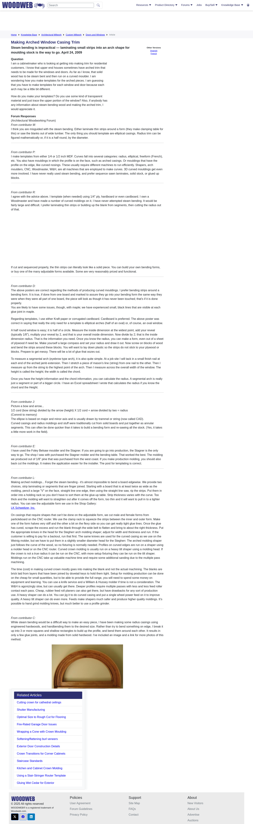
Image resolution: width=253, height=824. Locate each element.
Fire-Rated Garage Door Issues (37, 724)
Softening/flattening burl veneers (37, 738)
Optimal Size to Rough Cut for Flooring (41, 717)
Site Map (134, 803)
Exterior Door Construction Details (38, 746)
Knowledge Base (232, 5)
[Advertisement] (126, 21)
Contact (134, 814)
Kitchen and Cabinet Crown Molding (39, 768)
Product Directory (166, 5)
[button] (15, 816)
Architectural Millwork (51, 35)
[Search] (71, 5)
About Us (193, 808)
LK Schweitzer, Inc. (23, 507)
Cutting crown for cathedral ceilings (39, 702)
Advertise (194, 814)
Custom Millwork (73, 35)
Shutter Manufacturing (31, 709)
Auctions (193, 820)
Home (14, 35)
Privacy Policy (79, 814)
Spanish (153, 51)
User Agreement (80, 803)
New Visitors (195, 803)
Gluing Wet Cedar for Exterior (35, 782)
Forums (187, 5)
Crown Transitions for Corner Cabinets (41, 753)
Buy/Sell (211, 5)
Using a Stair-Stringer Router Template (41, 775)
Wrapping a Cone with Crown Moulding (41, 731)
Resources (143, 5)
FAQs (132, 808)
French (154, 53)
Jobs (199, 5)
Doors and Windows (95, 35)
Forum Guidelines (81, 808)
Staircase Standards (30, 760)
